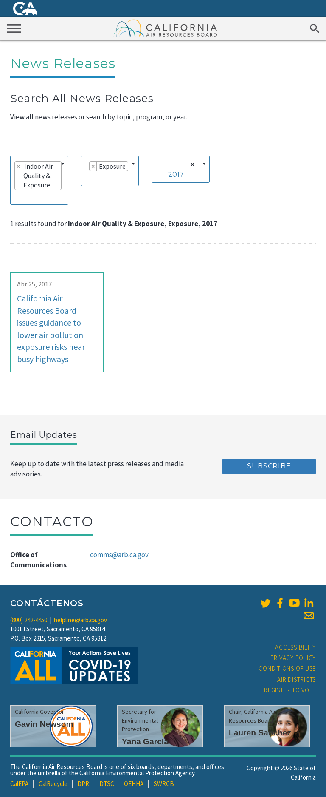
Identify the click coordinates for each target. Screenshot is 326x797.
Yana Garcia (145, 741)
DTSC (106, 784)
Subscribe (269, 466)
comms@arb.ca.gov (119, 554)
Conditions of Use (287, 668)
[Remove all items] (191, 164)
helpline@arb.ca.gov (80, 620)
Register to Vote (290, 690)
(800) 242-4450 (28, 620)
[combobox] (39, 180)
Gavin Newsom (44, 724)
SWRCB (164, 784)
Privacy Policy (293, 658)
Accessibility (295, 647)
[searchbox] (17, 196)
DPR (83, 784)
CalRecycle (53, 784)
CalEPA (19, 784)
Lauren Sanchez (260, 732)
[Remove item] (18, 166)
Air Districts (296, 679)
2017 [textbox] (176, 174)
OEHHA (133, 784)
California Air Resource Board (165, 27)
